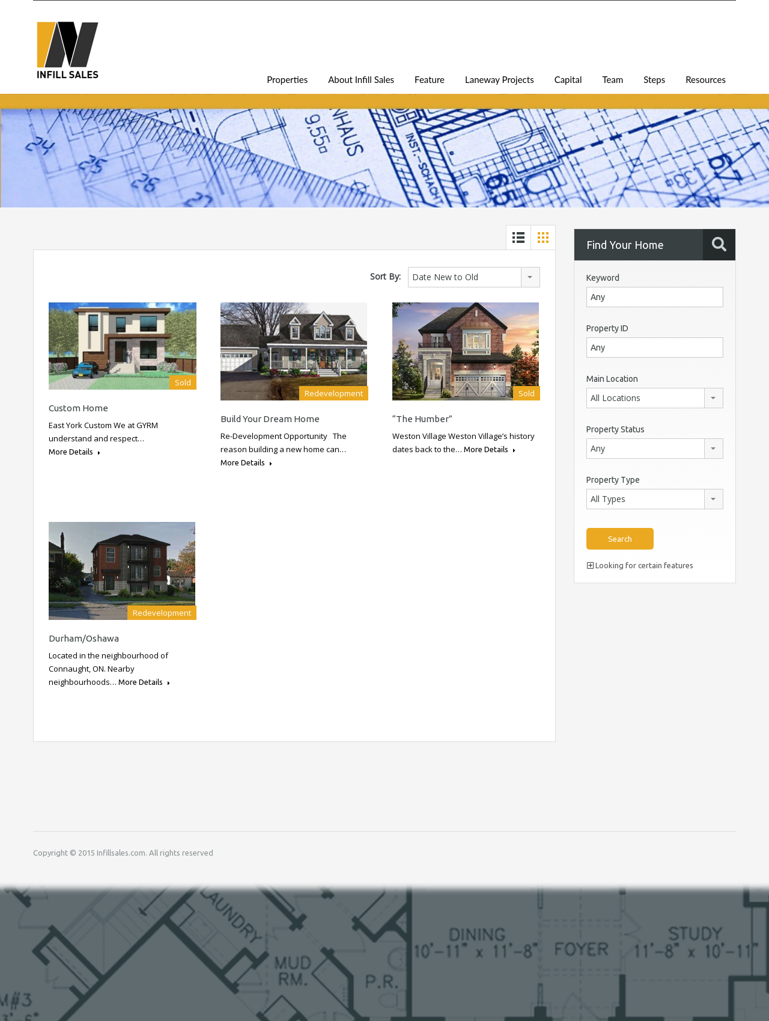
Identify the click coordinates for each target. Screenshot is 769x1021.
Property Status (615, 429)
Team (612, 79)
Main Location (612, 379)
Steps (654, 79)
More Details (74, 451)
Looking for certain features (640, 565)
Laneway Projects (499, 79)
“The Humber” (422, 419)
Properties (287, 79)
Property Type (613, 480)
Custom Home (78, 408)
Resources (705, 79)
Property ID (607, 328)
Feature (430, 79)
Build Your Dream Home (270, 419)
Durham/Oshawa (84, 638)
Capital (568, 79)
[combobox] (474, 277)
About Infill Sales (361, 79)
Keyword (602, 278)
